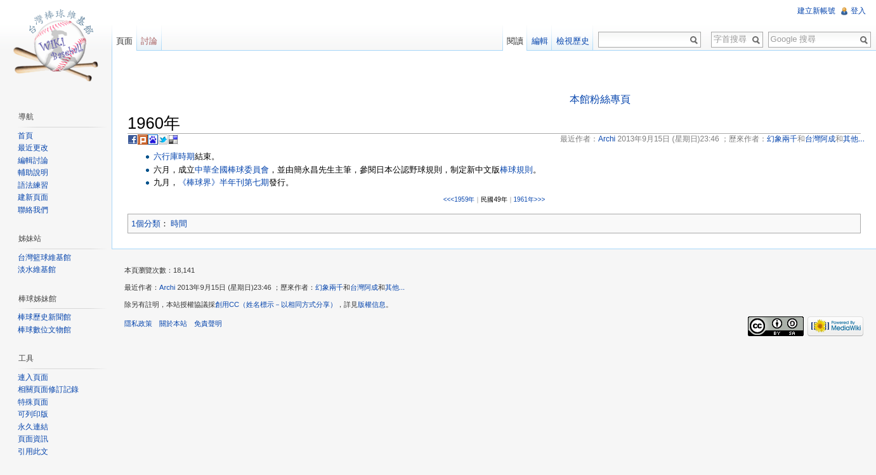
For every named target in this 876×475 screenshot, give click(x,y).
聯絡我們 (33, 209)
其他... (395, 287)
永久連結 (33, 426)
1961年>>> (530, 199)
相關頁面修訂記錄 (48, 389)
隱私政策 (138, 323)
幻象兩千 (329, 287)
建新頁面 (33, 197)
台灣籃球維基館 (44, 257)
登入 (858, 10)
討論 (149, 41)
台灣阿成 (364, 287)
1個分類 (145, 223)
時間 (179, 223)
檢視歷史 (572, 41)
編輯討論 (33, 160)
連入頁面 (33, 377)
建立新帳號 (816, 10)
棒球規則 (516, 169)
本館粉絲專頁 (600, 99)
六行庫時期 (174, 156)
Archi (167, 287)
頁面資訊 (33, 438)
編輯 (540, 41)
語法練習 (33, 185)
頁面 (124, 41)
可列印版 (33, 414)
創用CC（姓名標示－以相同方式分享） (276, 304)
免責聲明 (208, 323)
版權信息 (372, 304)
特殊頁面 (33, 402)
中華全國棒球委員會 (232, 169)
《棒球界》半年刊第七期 (223, 182)
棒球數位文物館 (44, 329)
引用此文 (33, 451)
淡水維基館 (37, 269)
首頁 (25, 135)
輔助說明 (33, 172)
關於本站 (173, 323)
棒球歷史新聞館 (44, 317)
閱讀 (515, 41)
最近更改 (33, 147)
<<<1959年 (459, 199)
